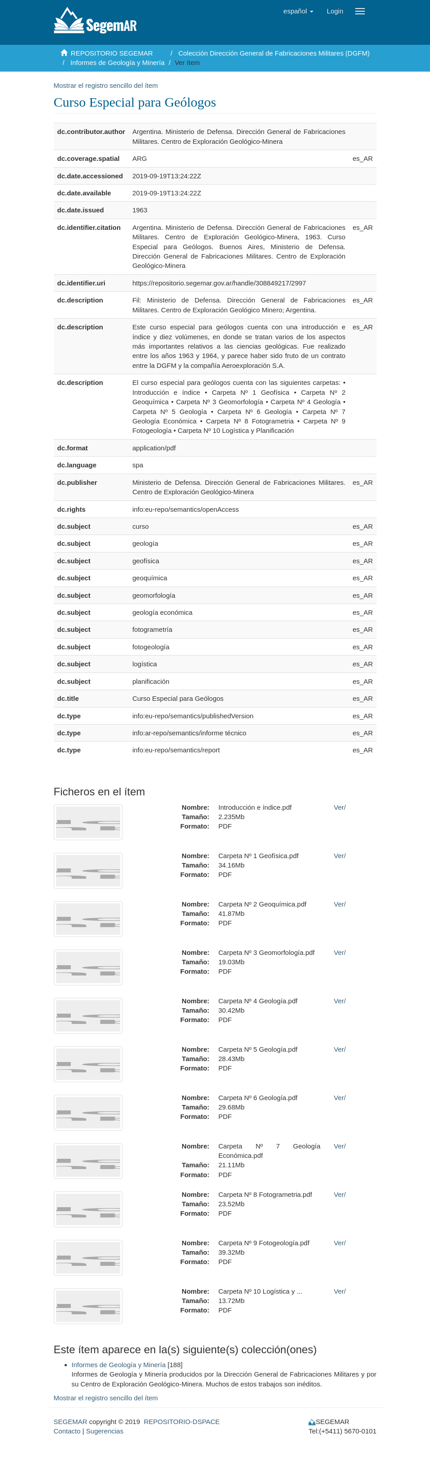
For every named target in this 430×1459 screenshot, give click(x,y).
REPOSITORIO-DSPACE (182, 1421)
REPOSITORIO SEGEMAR (112, 53)
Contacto (67, 1431)
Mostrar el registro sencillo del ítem (106, 85)
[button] (298, 11)
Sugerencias (104, 1431)
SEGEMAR (70, 1421)
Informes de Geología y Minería (117, 62)
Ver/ (340, 807)
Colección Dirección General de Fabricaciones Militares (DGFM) (274, 53)
